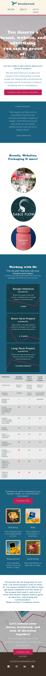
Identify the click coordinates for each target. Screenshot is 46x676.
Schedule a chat (23, 501)
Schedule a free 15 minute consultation (23, 92)
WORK (11, 9)
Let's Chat (22, 656)
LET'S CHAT (36, 11)
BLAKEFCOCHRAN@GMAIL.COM (22, 661)
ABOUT (23, 9)
